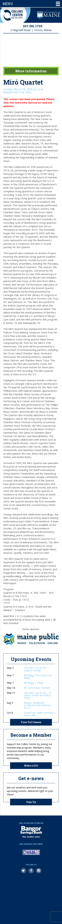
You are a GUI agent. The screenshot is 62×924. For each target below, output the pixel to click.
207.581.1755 (32, 26)
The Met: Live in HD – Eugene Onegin (36, 669)
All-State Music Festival (37, 688)
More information (31, 71)
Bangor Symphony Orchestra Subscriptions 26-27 (37, 705)
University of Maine (48, 15)
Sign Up (31, 802)
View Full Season (31, 722)
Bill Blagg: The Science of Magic (38, 676)
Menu (31, 3)
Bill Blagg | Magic (33, 683)
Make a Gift (31, 765)
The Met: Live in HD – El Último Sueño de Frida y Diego (37, 695)
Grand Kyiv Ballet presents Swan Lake (39, 713)
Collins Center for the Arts (13, 15)
